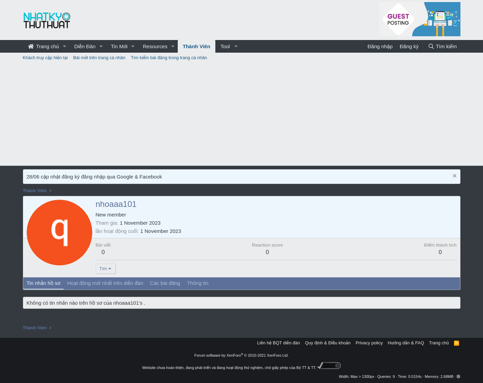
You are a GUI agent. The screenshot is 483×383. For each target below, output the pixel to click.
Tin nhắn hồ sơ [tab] (44, 283)
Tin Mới (119, 46)
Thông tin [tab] (198, 283)
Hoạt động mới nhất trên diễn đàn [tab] (105, 283)
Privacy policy (369, 342)
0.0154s (414, 376)
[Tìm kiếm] (442, 46)
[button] (64, 46)
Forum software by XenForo (241, 355)
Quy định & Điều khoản (327, 342)
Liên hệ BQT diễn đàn (278, 342)
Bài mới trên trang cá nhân (99, 57)
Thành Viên (197, 46)
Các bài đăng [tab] (165, 283)
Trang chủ (43, 46)
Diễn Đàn (84, 46)
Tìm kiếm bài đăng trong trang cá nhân (169, 57)
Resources (155, 46)
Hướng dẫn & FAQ (406, 342)
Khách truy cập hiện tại (45, 57)
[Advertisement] (242, 114)
